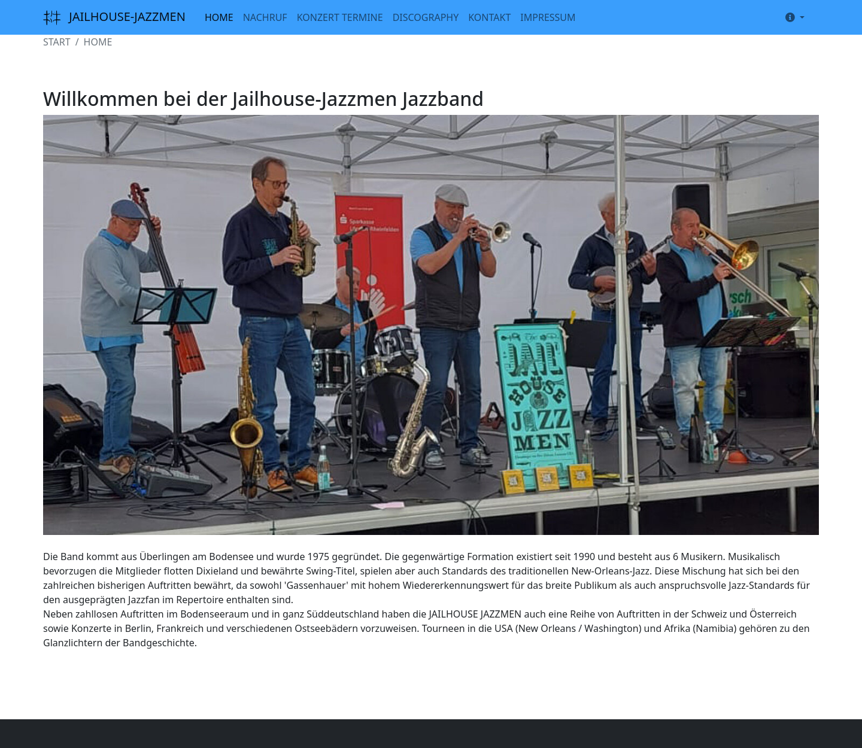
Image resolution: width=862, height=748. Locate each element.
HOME (219, 17)
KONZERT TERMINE (340, 17)
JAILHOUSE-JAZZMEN (114, 17)
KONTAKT (489, 17)
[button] (792, 17)
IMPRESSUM (547, 17)
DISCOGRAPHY (426, 17)
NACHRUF (265, 17)
